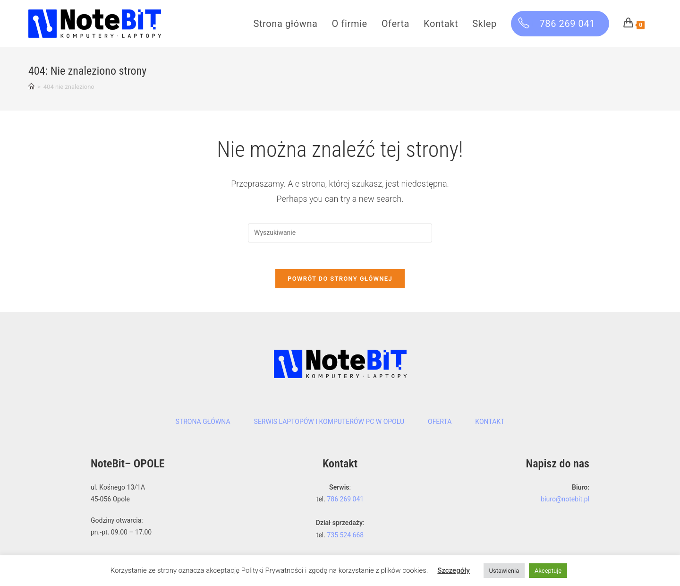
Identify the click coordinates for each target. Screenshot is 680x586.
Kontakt (489, 423)
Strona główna (203, 423)
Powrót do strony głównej (340, 280)
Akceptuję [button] (548, 570)
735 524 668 (345, 536)
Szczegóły (453, 570)
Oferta (439, 423)
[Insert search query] (340, 233)
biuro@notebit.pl (565, 501)
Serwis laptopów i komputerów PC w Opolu (329, 423)
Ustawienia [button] (504, 570)
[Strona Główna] (31, 86)
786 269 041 (345, 501)
